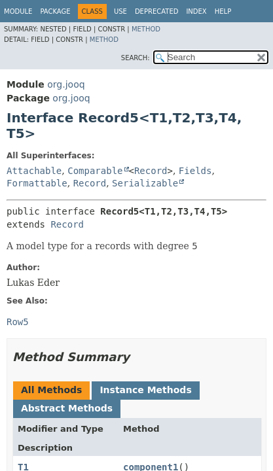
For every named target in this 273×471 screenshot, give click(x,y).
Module (18, 11)
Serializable (145, 183)
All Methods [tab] (51, 390)
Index (196, 11)
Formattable (37, 183)
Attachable (34, 171)
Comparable (94, 171)
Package (55, 11)
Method (146, 29)
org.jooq (65, 84)
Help (223, 11)
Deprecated (157, 11)
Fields (195, 171)
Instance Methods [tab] (145, 390)
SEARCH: (135, 57)
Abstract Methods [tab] (67, 408)
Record (151, 171)
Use (120, 11)
